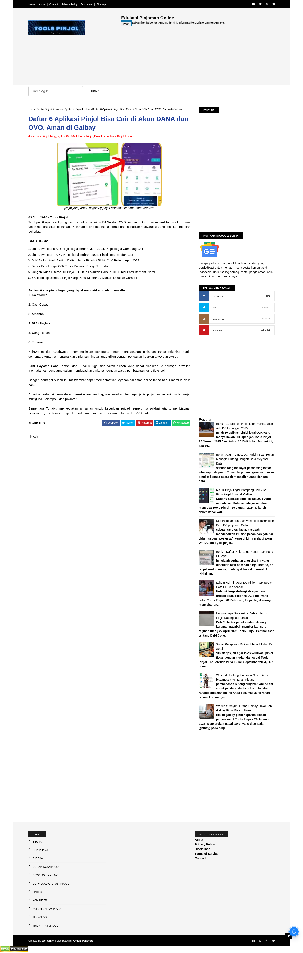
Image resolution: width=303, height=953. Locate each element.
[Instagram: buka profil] (204, 319)
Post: (126, 23)
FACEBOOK (218, 296)
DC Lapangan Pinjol (46, 866)
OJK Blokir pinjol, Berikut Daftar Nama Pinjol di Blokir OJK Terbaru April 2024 (85, 260)
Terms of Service (206, 853)
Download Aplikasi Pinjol (66, 109)
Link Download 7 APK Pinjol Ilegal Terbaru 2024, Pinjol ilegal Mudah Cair (82, 254)
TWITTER (217, 308)
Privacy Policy (69, 4)
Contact (53, 4)
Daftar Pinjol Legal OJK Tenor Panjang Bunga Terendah (71, 266)
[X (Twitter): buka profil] (204, 307)
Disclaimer (87, 4)
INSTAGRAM (218, 319)
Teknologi (40, 917)
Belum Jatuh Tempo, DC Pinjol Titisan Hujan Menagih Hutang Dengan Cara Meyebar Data (245, 459)
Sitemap (101, 4)
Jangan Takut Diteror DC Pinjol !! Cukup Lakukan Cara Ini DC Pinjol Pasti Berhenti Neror (93, 272)
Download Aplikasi (46, 875)
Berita (37, 841)
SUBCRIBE (265, 330)
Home (31, 4)
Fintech (86, 109)
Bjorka (38, 858)
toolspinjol (48, 940)
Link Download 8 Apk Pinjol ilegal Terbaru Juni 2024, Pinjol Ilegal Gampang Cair (87, 249)
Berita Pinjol (43, 109)
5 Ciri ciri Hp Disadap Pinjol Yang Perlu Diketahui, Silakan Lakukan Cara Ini (84, 278)
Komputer (40, 900)
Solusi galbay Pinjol (47, 908)
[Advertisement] (198, 55)
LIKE (268, 296)
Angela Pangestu (83, 940)
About (42, 4)
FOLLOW (266, 307)
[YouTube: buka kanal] (204, 330)
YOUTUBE (217, 330)
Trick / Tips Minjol (45, 925)
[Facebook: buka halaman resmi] (204, 296)
